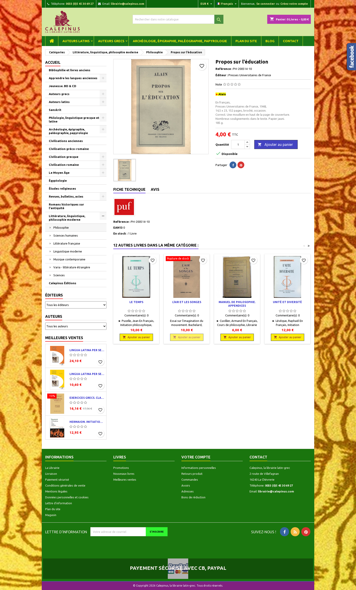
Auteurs (53, 316)
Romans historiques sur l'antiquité (66, 206)
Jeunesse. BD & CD (62, 86)
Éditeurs (54, 295)
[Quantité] (238, 144)
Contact (291, 41)
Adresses (187, 491)
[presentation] (128, 545)
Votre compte (195, 457)
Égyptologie (58, 180)
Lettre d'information (58, 503)
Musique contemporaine (69, 259)
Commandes (189, 479)
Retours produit (192, 473)
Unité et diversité (287, 302)
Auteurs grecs (111, 41)
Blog (269, 41)
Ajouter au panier (275, 144)
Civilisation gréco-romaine (69, 148)
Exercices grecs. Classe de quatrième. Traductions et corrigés (86, 397)
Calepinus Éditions (62, 283)
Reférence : (223, 68)
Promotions (121, 467)
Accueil (52, 62)
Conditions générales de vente (65, 485)
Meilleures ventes (64, 338)
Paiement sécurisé (57, 479)
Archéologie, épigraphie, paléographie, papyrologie (180, 41)
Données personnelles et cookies (67, 497)
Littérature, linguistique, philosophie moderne (67, 217)
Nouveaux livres (123, 473)
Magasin (50, 515)
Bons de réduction (193, 497)
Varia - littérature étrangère (71, 267)
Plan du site (246, 41)
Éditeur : (221, 75)
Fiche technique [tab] (129, 189)
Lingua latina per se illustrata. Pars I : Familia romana (86, 350)
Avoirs (185, 485)
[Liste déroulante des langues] (227, 4)
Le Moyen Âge (59, 172)
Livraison (51, 473)
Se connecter (265, 3)
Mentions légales (56, 491)
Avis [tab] (155, 189)
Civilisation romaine (64, 164)
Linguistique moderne (67, 251)
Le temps (136, 302)
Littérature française (66, 243)
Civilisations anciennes (66, 140)
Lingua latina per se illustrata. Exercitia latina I (86, 373)
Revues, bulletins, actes (66, 196)
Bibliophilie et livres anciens (69, 70)
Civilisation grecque (63, 156)
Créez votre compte (294, 3)
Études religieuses (62, 188)
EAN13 (118, 227)
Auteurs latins (76, 41)
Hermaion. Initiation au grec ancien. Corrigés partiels (86, 421)
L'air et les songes (186, 302)
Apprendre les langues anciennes (73, 78)
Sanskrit (55, 109)
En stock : (120, 233)
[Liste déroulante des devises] (206, 4)
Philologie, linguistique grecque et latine (74, 119)
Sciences (59, 275)
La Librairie (52, 467)
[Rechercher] (178, 19)
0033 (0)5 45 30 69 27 (80, 3)
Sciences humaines (65, 235)
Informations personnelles (198, 467)
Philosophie (61, 227)
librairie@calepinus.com (127, 3)
